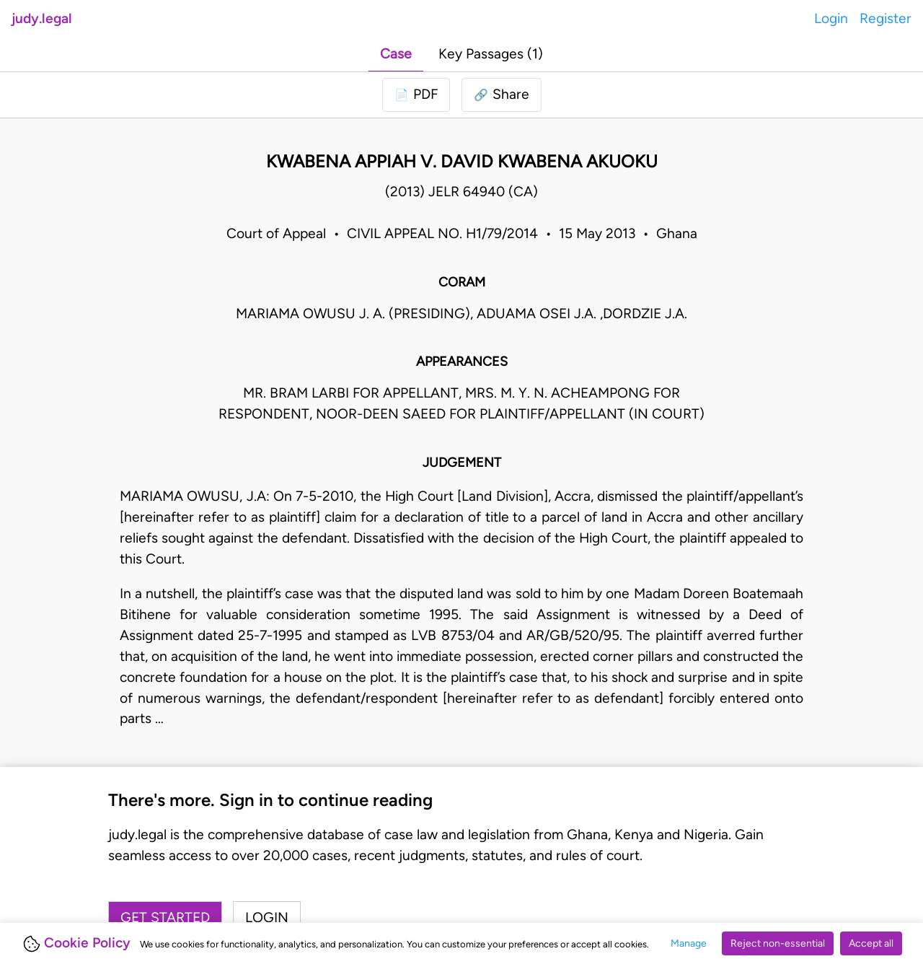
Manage (689, 943)
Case (396, 53)
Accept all (871, 943)
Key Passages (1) (490, 53)
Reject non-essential (777, 943)
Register (885, 18)
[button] (502, 95)
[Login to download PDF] (416, 95)
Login (831, 18)
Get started (165, 917)
